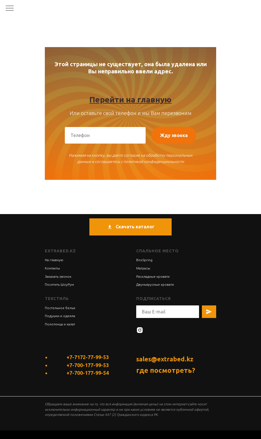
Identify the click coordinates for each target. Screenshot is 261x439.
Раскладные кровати (153, 276)
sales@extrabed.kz (164, 359)
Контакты (52, 268)
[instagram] (139, 330)
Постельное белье (60, 308)
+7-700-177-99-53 (88, 365)
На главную (54, 260)
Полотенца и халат (60, 324)
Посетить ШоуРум (59, 284)
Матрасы (143, 268)
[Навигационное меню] (10, 8)
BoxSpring (144, 260)
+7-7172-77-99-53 (88, 357)
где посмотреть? (165, 370)
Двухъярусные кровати (155, 284)
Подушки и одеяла (60, 316)
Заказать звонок (58, 276)
